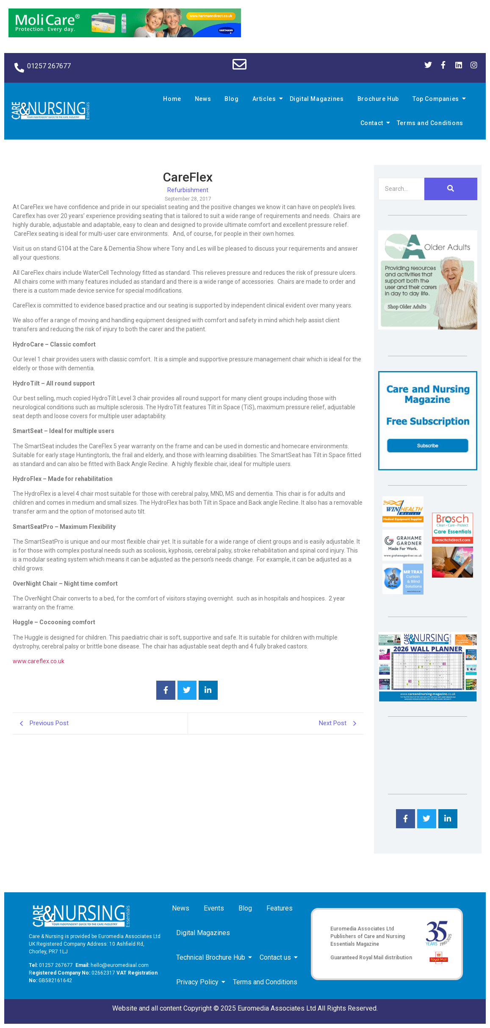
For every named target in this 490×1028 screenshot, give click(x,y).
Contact (373, 123)
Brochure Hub (378, 98)
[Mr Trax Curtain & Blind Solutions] (403, 592)
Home (172, 98)
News (203, 98)
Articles (265, 98)
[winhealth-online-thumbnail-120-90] (403, 524)
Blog (231, 98)
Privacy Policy (198, 982)
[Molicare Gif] (124, 35)
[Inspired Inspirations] (452, 575)
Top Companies (437, 98)
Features (279, 908)
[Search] (401, 189)
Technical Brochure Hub (212, 957)
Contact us (277, 957)
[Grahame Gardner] (403, 558)
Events (214, 908)
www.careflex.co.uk (38, 661)
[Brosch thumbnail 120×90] (452, 541)
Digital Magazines (317, 98)
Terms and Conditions (430, 123)
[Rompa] (427, 327)
